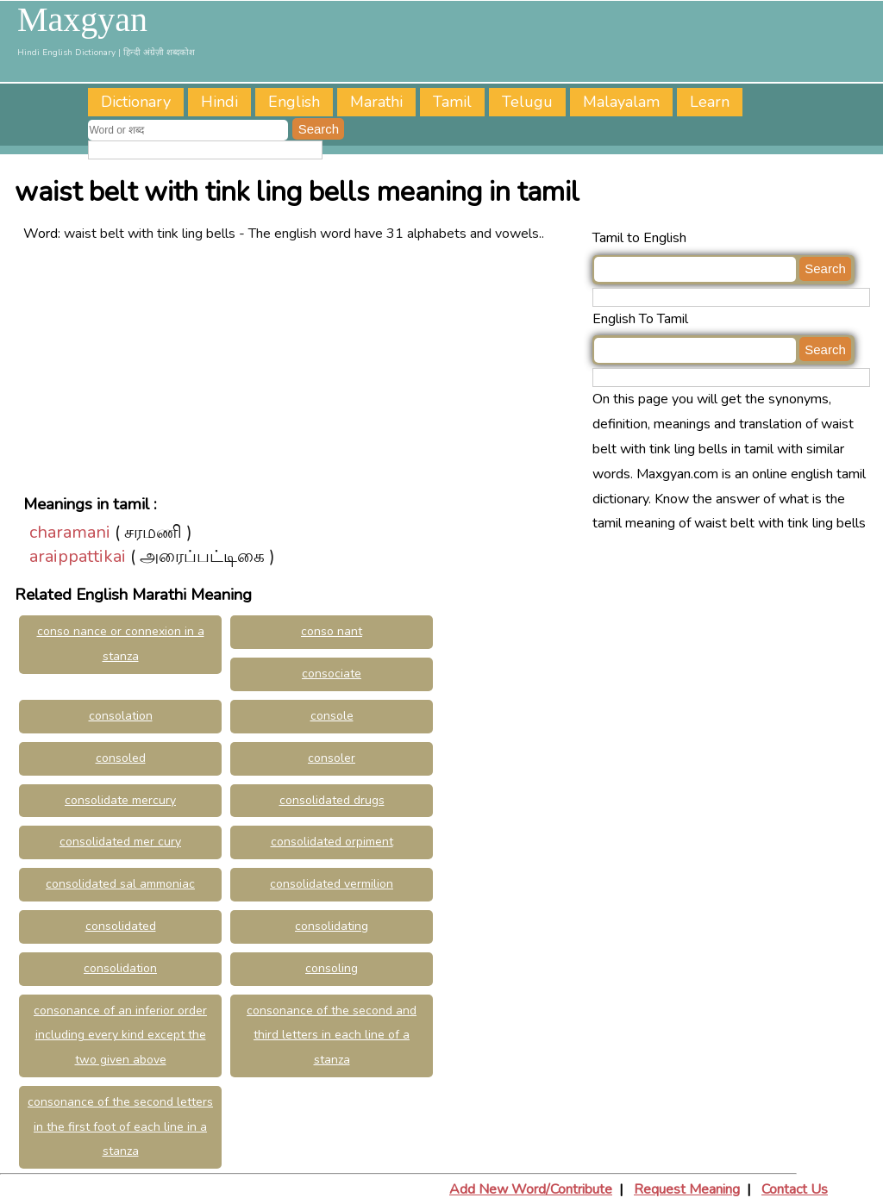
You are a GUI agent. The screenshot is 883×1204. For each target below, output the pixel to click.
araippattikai (77, 556)
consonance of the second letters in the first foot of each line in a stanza (120, 1127)
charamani (69, 532)
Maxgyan (82, 20)
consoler (331, 758)
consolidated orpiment (332, 841)
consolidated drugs (332, 800)
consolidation (120, 968)
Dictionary (136, 101)
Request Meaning (687, 1189)
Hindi (219, 101)
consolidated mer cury (120, 841)
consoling (331, 968)
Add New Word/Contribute (530, 1189)
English (294, 101)
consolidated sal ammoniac (120, 884)
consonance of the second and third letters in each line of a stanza (331, 1035)
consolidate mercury (120, 800)
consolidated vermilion (331, 884)
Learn (710, 101)
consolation (121, 716)
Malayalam (621, 101)
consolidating (331, 926)
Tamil (452, 101)
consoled (121, 758)
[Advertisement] (303, 367)
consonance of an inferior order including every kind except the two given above (120, 1035)
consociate (331, 673)
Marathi (376, 101)
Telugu (527, 101)
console (332, 716)
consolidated (120, 926)
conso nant (331, 631)
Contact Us (794, 1189)
